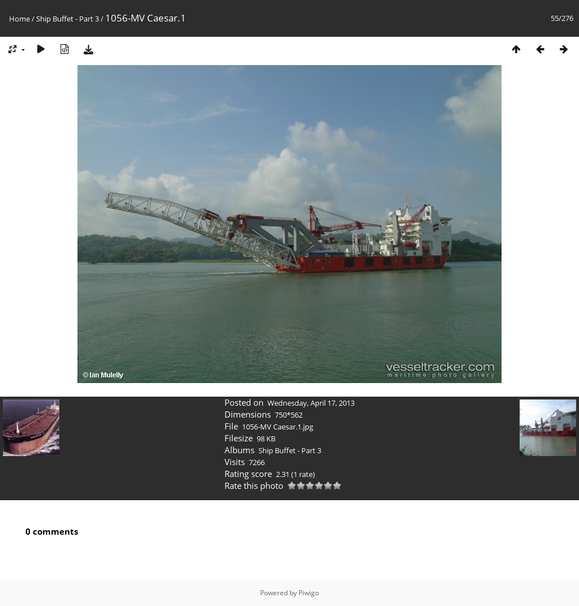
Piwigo (309, 593)
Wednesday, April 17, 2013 (311, 403)
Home (19, 19)
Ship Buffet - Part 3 (67, 19)
